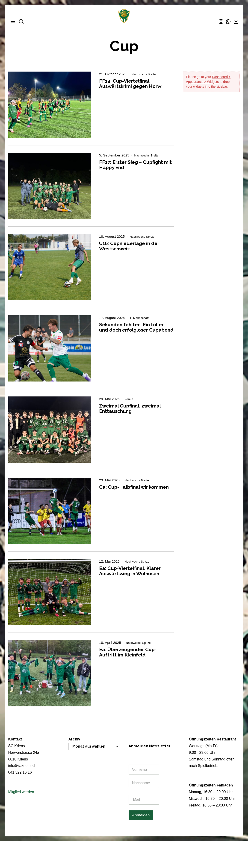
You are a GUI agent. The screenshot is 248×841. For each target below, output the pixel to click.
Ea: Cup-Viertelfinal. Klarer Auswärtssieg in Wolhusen (130, 570)
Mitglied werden (21, 792)
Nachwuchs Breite (146, 74)
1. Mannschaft (141, 318)
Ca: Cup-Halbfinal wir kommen (134, 487)
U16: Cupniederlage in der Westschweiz (129, 245)
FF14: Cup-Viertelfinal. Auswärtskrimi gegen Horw (130, 83)
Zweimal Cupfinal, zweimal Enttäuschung (130, 408)
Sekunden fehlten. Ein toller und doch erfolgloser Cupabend (136, 327)
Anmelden (141, 815)
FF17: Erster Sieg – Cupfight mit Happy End (135, 164)
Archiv (74, 739)
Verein (130, 399)
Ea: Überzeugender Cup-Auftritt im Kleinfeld (127, 652)
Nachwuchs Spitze (144, 236)
